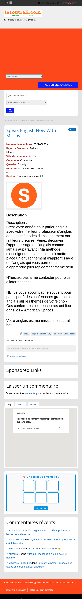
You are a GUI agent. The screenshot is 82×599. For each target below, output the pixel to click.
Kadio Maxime (17, 539)
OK (60, 428)
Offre (66, 334)
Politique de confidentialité (41, 590)
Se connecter (68, 3)
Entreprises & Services (19, 120)
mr (55, 334)
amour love (15, 530)
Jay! (50, 334)
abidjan (27, 334)
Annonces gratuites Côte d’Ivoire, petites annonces (27, 582)
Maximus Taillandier (20, 563)
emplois (35, 334)
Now (60, 334)
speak (72, 334)
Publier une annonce (58, 85)
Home (7, 120)
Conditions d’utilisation (15, 590)
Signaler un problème (18, 356)
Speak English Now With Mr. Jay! (31, 133)
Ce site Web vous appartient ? (29, 428)
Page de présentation (63, 582)
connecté (30, 393)
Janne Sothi (15, 548)
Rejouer (41, 508)
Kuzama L (14, 554)
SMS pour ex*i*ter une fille (45, 548)
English (43, 334)
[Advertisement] (41, 49)
